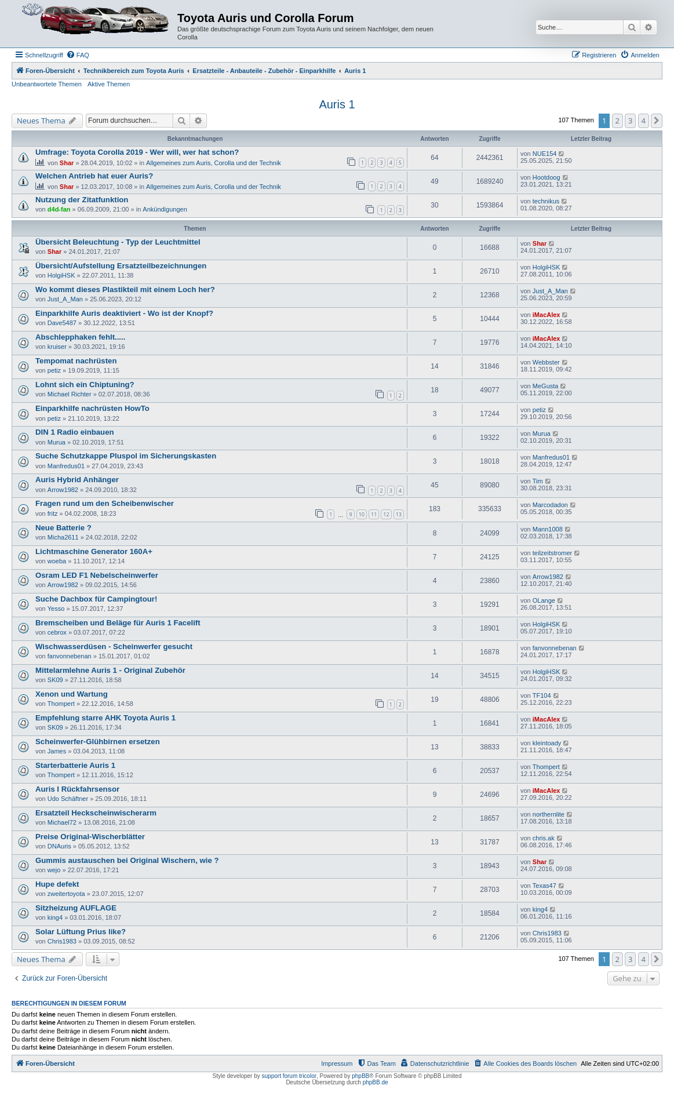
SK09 (55, 679)
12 (386, 514)
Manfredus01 (66, 465)
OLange (544, 600)
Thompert (61, 703)
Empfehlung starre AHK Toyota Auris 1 (105, 717)
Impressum (336, 1063)
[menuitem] (77, 55)
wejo (54, 869)
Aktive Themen (109, 84)
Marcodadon (550, 504)
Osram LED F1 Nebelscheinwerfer (96, 575)
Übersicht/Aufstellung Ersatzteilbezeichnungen (120, 265)
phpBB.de (375, 1082)
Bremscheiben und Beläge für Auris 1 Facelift (118, 622)
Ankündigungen (165, 209)
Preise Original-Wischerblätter (90, 836)
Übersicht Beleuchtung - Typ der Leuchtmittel (118, 242)
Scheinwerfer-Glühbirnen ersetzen (97, 741)
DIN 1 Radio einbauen (74, 432)
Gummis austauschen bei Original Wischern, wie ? (126, 860)
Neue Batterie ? (63, 527)
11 (374, 514)
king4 (55, 917)
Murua (56, 442)
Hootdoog (546, 177)
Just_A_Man (65, 299)
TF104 (542, 695)
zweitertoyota (66, 893)
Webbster (546, 362)
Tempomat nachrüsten (75, 360)
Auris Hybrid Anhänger (77, 479)
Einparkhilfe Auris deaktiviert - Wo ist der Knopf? (124, 313)
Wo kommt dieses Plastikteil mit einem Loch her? (125, 289)
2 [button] (617, 120)
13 (399, 514)
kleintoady (547, 743)
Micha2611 (63, 537)
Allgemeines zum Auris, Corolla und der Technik (213, 162)
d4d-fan (59, 209)
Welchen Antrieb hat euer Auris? (94, 176)
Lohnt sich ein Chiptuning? (84, 384)
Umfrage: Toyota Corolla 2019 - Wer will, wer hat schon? (137, 152)
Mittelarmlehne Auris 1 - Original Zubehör (110, 670)
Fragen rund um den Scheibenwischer (104, 503)
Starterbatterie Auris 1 (75, 765)
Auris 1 (337, 104)
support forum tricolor (289, 1076)
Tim (538, 481)
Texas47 (544, 885)
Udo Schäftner (68, 798)
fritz (53, 513)
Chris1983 (62, 941)
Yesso (56, 608)
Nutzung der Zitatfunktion (81, 199)
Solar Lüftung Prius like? (80, 931)
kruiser (57, 346)
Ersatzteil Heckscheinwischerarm (95, 812)
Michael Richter (70, 394)
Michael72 (62, 822)
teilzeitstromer (552, 552)
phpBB (360, 1076)
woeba (57, 561)
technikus (546, 201)
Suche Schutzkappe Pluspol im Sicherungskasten (125, 455)
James (57, 751)
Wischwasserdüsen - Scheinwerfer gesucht (113, 646)
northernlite (548, 814)
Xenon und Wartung (71, 694)
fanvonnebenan (70, 656)
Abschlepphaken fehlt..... (80, 337)
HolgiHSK (61, 275)
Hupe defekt (57, 884)
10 (362, 514)
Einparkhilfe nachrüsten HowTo (92, 408)
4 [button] (644, 120)
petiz (54, 370)
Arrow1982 (63, 489)
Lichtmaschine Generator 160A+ (93, 551)
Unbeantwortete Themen (47, 84)
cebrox (57, 632)
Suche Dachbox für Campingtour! (96, 599)
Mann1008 (548, 529)
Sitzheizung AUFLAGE (75, 908)
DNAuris (59, 846)
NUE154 (545, 153)
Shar (67, 162)
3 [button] (630, 120)
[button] (656, 121)
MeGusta (546, 386)
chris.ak (544, 838)
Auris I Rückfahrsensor (77, 789)
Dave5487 (62, 322)
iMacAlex (546, 314)
